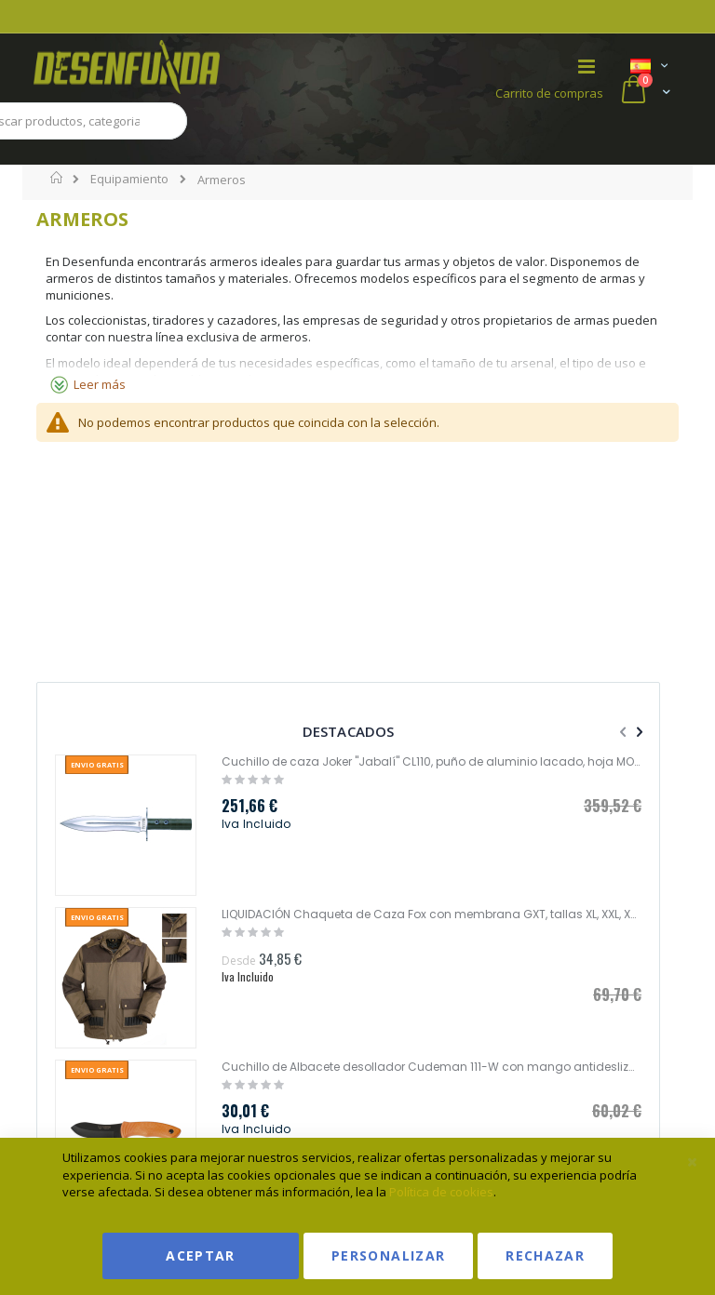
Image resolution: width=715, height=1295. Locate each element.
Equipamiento (129, 179)
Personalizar (388, 1255)
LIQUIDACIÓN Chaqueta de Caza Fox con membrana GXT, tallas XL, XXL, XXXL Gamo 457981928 (431, 914)
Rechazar (545, 1255)
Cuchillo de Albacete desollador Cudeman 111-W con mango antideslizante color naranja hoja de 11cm (431, 1067)
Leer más (100, 384)
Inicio (57, 177)
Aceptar (200, 1255)
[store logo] (196, 67)
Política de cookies (441, 1191)
